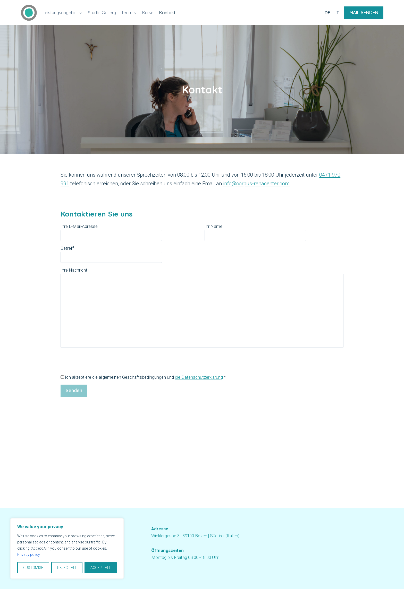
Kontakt (167, 12)
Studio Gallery (102, 12)
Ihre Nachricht (202, 308)
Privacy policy (28, 555)
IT (337, 12)
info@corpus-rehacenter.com (256, 183)
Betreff (111, 253)
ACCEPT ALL (100, 568)
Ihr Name (255, 231)
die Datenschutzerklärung (199, 377)
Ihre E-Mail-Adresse (111, 231)
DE (327, 12)
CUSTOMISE (33, 568)
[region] (67, 548)
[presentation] (100, 364)
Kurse (148, 12)
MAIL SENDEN (363, 12)
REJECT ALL (67, 568)
